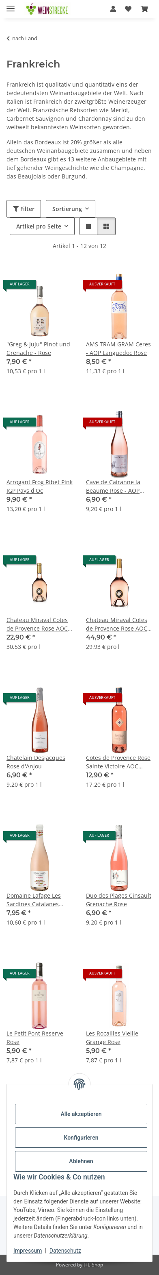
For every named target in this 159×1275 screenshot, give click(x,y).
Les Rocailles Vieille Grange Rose (112, 1037)
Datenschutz (65, 1250)
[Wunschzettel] (128, 9)
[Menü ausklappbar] (10, 5)
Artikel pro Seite (38, 226)
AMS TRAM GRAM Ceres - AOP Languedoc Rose (118, 348)
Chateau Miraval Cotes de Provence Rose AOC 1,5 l (116, 624)
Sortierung (67, 209)
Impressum (27, 1250)
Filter (23, 209)
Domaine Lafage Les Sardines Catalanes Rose (33, 900)
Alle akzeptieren (80, 1114)
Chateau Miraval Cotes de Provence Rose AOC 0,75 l (37, 624)
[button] (113, 9)
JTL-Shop (93, 1264)
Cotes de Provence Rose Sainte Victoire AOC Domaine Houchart (118, 762)
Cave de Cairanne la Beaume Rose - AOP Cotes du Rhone (113, 486)
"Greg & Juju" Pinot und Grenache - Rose (38, 348)
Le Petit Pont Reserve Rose (34, 1037)
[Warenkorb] (144, 9)
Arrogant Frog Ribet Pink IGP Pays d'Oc (39, 486)
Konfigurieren (81, 1137)
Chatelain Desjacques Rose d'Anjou (35, 762)
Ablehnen (81, 1161)
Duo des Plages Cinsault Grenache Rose (118, 900)
